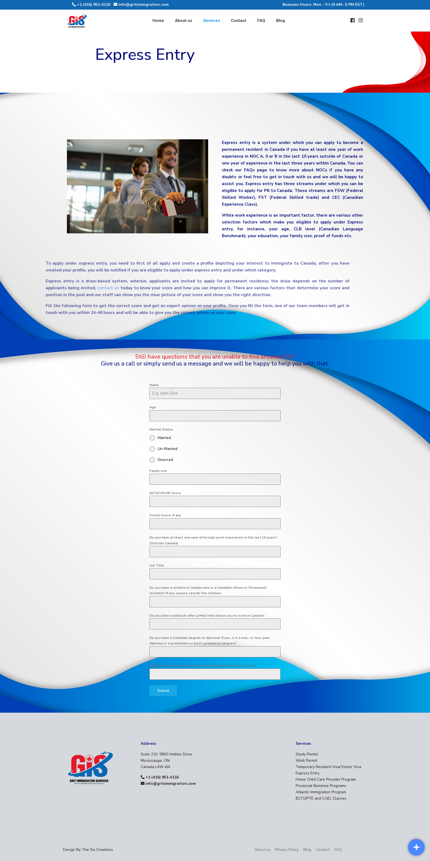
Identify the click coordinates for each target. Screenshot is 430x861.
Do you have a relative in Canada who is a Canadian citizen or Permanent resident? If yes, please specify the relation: (208, 590)
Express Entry (307, 773)
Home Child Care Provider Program (326, 779)
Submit (163, 690)
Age (152, 407)
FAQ (338, 849)
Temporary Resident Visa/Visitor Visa (328, 766)
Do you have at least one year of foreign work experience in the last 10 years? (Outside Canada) (213, 540)
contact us (79, 288)
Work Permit (306, 760)
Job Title (156, 565)
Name (154, 385)
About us (262, 849)
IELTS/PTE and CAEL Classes (321, 798)
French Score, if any (165, 515)
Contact (323, 849)
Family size (158, 471)
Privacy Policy (287, 849)
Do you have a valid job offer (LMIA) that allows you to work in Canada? (206, 615)
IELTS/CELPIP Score (165, 493)
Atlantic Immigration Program (321, 792)
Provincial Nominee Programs (321, 785)
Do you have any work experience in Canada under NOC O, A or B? (202, 665)
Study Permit (307, 754)
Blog (307, 849)
